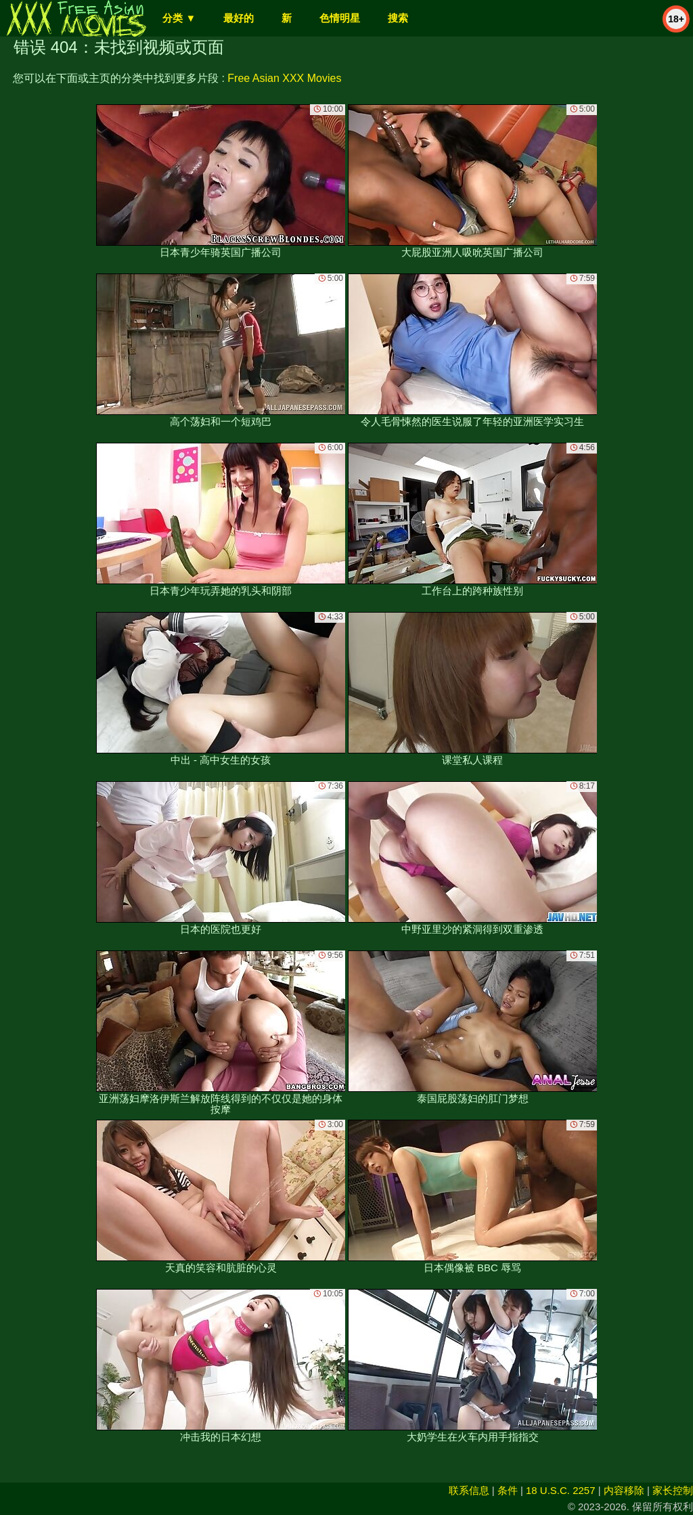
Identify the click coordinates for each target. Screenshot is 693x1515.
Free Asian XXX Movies (284, 78)
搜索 (398, 18)
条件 (507, 1490)
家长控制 (672, 1490)
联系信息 (469, 1490)
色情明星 (339, 18)
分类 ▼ (179, 18)
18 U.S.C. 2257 (561, 1490)
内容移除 (624, 1490)
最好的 (238, 18)
